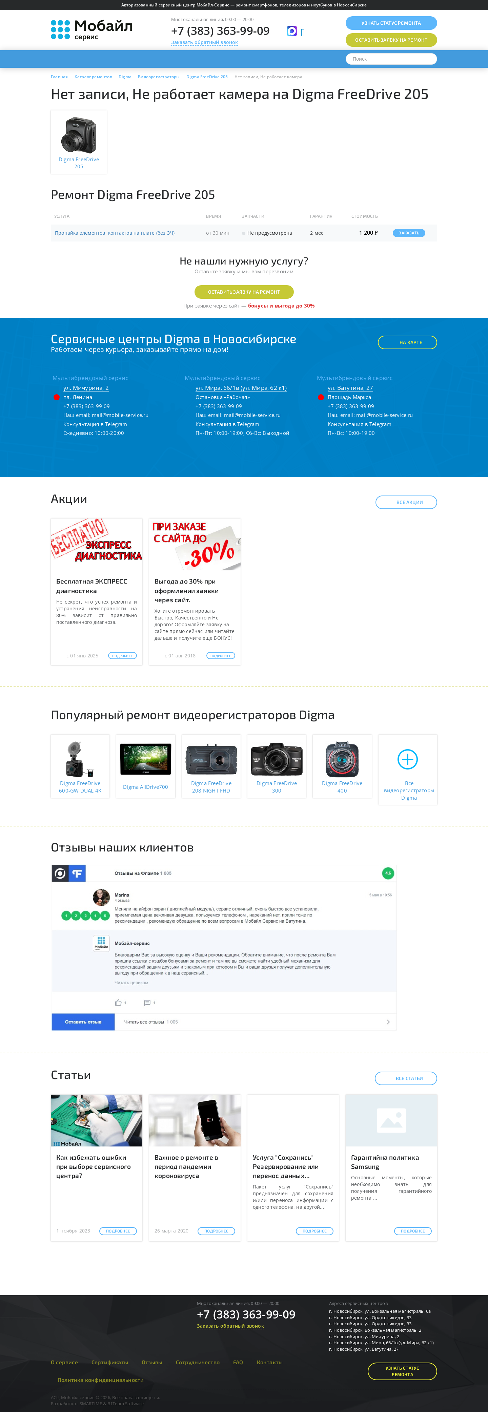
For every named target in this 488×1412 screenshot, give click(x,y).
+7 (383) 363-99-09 (220, 30)
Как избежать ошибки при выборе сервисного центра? (93, 1166)
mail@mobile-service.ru (120, 415)
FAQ (238, 1362)
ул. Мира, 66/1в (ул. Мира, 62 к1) (241, 388)
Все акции (404, 502)
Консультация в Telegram (95, 424)
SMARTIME (91, 1403)
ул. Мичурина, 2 (86, 388)
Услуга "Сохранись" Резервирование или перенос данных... (286, 1166)
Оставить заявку (391, 40)
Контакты (270, 1362)
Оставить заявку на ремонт (244, 292)
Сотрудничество (198, 1362)
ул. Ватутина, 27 (350, 388)
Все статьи (403, 1078)
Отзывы (152, 1362)
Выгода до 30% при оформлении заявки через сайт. (187, 590)
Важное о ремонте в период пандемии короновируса (187, 1166)
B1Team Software (125, 1403)
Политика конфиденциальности (101, 1379)
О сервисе (64, 1362)
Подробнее (122, 656)
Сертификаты (110, 1362)
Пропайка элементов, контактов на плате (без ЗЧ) (115, 233)
